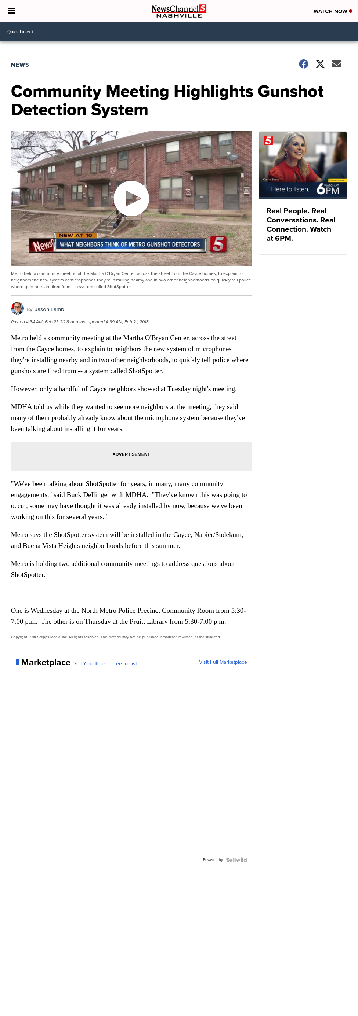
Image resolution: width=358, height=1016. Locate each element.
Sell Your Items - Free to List (105, 663)
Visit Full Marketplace (223, 662)
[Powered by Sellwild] (236, 859)
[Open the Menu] (11, 11)
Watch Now (333, 11)
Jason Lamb (49, 309)
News (20, 64)
